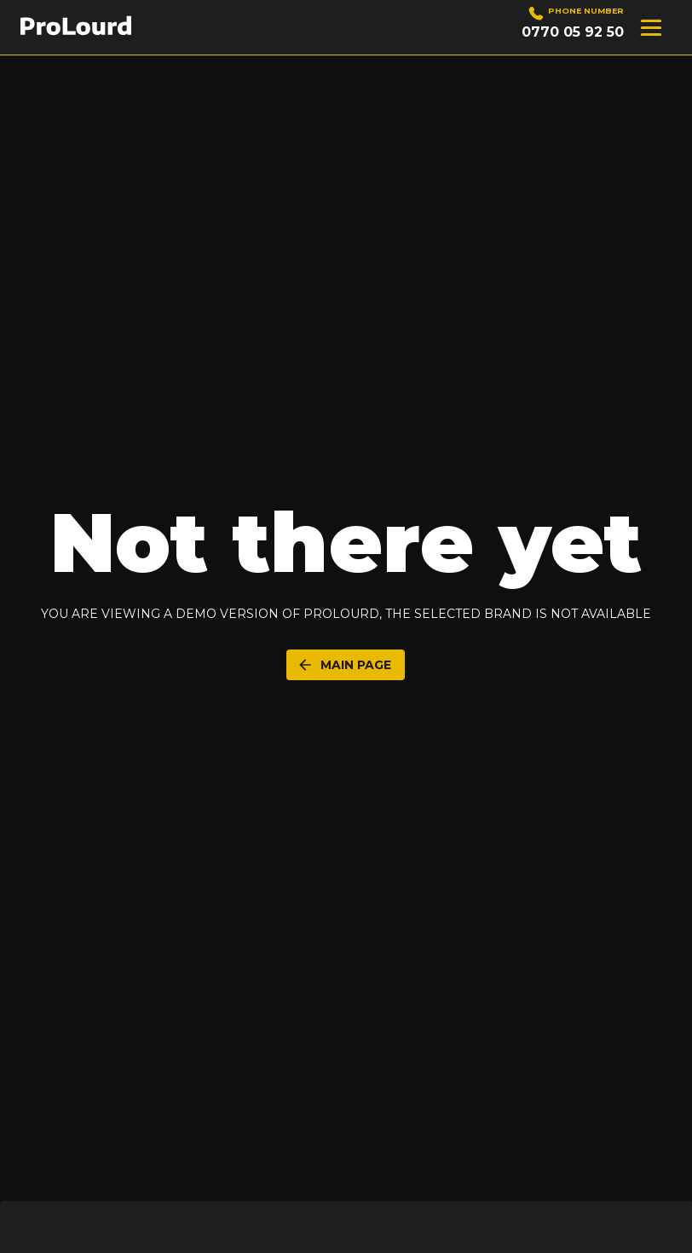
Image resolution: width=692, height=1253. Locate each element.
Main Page (344, 664)
